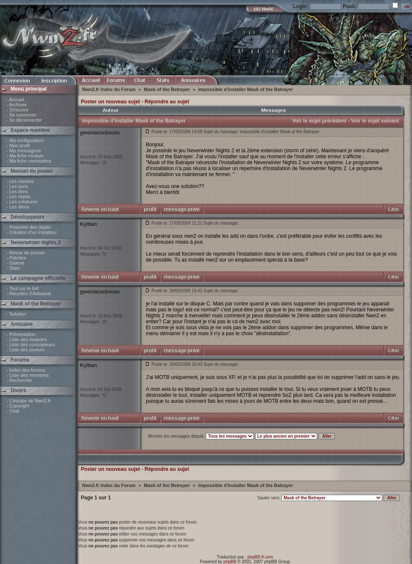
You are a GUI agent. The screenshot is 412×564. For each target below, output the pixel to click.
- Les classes (20, 181)
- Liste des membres (27, 375)
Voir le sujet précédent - (320, 121)
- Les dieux (17, 206)
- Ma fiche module (24, 155)
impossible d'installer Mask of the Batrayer (245, 89)
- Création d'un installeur (31, 232)
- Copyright (17, 405)
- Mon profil (18, 145)
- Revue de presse (25, 252)
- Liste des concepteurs (30, 344)
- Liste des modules (26, 339)
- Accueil (15, 99)
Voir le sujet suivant (375, 121)
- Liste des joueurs (25, 349)
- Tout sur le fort (22, 288)
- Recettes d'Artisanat (28, 293)
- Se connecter (21, 114)
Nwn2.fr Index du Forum (109, 89)
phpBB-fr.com (260, 557)
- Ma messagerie (23, 150)
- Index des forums (25, 370)
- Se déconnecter (24, 119)
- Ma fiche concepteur (28, 160)
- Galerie (15, 262)
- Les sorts (17, 186)
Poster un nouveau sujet (110, 102)
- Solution (16, 313)
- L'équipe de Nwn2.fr (28, 400)
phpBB (230, 561)
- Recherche (19, 380)
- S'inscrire (17, 109)
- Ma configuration (25, 140)
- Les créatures (21, 201)
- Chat (12, 410)
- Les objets (18, 196)
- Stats (13, 268)
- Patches (16, 257)
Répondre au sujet (167, 102)
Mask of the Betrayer (167, 89)
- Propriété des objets (28, 227)
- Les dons (17, 191)
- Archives (16, 104)
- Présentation (20, 334)
